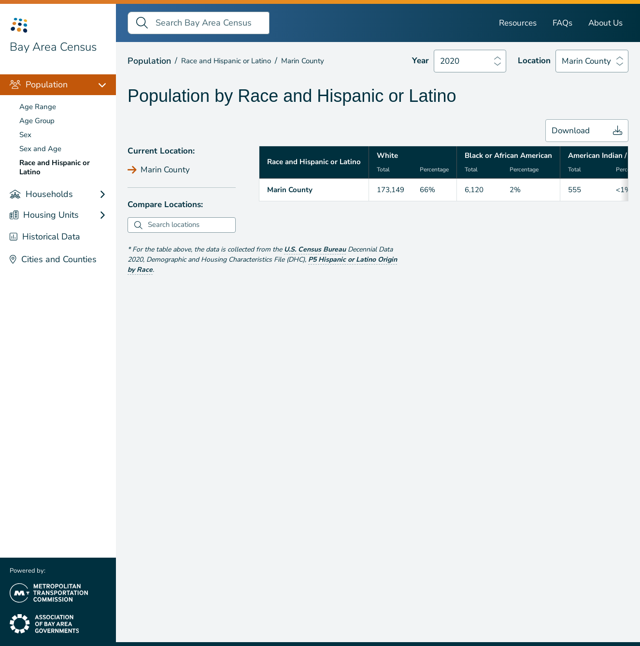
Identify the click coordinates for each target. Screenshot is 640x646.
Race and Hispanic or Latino (54, 167)
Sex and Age (40, 149)
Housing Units (44, 215)
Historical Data (45, 236)
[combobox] (190, 225)
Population (39, 84)
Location (534, 60)
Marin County (586, 61)
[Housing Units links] (107, 215)
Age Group (37, 121)
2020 (449, 61)
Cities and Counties (53, 259)
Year (420, 60)
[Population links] (107, 84)
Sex (25, 135)
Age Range (37, 107)
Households (41, 194)
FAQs (562, 22)
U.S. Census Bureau (315, 249)
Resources (518, 22)
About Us (605, 22)
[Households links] (107, 194)
